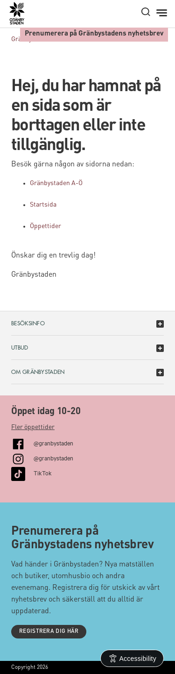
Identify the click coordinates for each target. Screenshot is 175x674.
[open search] (145, 12)
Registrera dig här (48, 631)
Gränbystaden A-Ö (56, 183)
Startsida (43, 204)
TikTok (43, 472)
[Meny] (162, 13)
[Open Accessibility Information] (132, 658)
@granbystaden (53, 442)
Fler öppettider (33, 427)
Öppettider (45, 226)
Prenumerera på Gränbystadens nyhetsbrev (94, 33)
